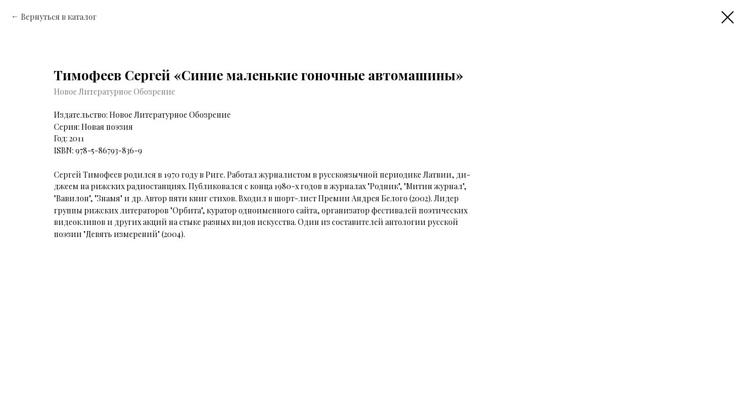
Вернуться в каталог (59, 17)
